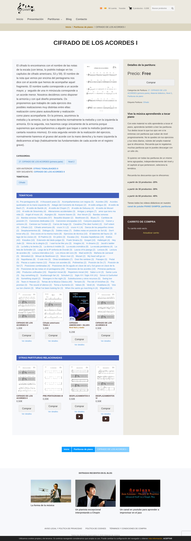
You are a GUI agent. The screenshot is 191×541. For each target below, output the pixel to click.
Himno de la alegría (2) (37, 243)
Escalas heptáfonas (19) (92, 237)
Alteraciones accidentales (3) (61, 211)
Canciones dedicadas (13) (41, 221)
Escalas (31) (73, 237)
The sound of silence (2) (40, 285)
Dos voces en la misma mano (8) (46, 234)
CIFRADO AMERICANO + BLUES (79, 324)
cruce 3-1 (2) (63, 227)
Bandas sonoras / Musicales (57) (36, 218)
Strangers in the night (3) (54, 278)
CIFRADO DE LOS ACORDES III (104, 324)
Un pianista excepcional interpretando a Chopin (88, 511)
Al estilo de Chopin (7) (59, 208)
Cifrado (22, 182)
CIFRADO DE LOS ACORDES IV (25, 324)
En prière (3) (59, 237)
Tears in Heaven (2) (30, 282)
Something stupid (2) (31, 278)
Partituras (54, 19)
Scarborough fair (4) (49, 275)
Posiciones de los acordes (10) (81, 269)
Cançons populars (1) (94, 221)
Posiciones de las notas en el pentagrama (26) (43, 269)
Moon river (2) (67, 256)
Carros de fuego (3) (62, 224)
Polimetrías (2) (79, 263)
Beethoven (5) (82, 218)
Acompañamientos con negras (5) (78, 202)
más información (155, 538)
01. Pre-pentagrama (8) (27, 202)
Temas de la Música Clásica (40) (57, 282)
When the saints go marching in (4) (81, 288)
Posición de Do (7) (97, 263)
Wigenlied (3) (106, 288)
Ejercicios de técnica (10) (75, 234)
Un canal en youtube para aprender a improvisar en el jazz (139, 511)
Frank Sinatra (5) (74, 240)
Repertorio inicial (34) (78, 272)
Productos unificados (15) (34, 272)
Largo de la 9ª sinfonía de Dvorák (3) (55, 250)
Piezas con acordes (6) (60, 263)
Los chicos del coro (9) (66, 253)
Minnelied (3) (27, 256)
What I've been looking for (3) (49, 288)
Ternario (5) (79, 282)
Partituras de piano (135, 96)
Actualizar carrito (151, 233)
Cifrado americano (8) (44, 227)
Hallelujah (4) (103, 240)
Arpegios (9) (50, 215)
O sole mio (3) (44, 259)
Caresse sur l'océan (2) (40, 224)
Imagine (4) (78, 243)
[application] (79, 416)
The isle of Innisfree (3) (98, 282)
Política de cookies (95, 528)
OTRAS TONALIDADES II (45, 169)
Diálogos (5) (48, 231)
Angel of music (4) (34, 215)
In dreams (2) (92, 243)
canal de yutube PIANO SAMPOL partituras (149, 206)
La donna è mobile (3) (54, 247)
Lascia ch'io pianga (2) (84, 250)
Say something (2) (29, 275)
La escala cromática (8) (77, 247)
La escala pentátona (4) (102, 247)
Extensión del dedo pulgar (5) (50, 240)
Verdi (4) (91, 285)
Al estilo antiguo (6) (97, 205)
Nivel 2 (71, 162)
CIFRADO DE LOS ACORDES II (49, 172)
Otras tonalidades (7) (63, 259)
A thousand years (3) (50, 202)
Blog (69, 19)
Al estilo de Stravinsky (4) (34, 211)
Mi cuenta (112, 8)
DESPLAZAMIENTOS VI (105, 397)
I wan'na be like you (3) (60, 243)
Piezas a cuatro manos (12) (34, 263)
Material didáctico (158, 93)
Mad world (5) (85, 253)
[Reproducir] (79, 416)
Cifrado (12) (26, 227)
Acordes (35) (102, 202)
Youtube (122, 8)
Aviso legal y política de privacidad (63, 528)
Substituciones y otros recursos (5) (84, 278)
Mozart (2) (80, 256)
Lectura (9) (102, 250)
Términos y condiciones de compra (128, 528)
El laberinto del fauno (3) (100, 234)
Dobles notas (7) (63, 231)
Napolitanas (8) (28, 259)
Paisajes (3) (101, 259)
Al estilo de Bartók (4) (36, 208)
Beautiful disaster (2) (63, 218)
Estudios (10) (28, 240)
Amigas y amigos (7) (86, 211)
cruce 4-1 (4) (77, 227)
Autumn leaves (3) (66, 215)
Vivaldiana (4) (103, 285)
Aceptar (167, 538)
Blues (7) (95, 218)
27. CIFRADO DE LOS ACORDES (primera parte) (41, 162)
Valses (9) (80, 285)
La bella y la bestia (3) (31, 247)
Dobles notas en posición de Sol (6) (90, 231)
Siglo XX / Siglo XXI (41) (86, 275)
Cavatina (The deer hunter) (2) (87, 224)
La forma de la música (42, 505)
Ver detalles (27, 341)
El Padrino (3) (44, 237)
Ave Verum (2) (84, 215)
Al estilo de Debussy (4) (83, 208)
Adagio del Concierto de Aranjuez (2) (69, 205)
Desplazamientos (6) (30, 231)
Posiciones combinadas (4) (37, 266)
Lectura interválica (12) (43, 253)
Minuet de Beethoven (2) (46, 256)
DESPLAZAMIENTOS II (79, 396)
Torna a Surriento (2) (63, 285)
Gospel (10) (89, 240)
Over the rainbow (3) (84, 259)
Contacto (81, 19)
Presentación (35, 19)
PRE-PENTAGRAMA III (53, 396)
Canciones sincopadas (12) (69, 221)
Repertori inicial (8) (57, 272)
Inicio (20, 19)
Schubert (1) (67, 275)
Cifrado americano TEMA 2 (51, 324)
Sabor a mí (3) (97, 272)
